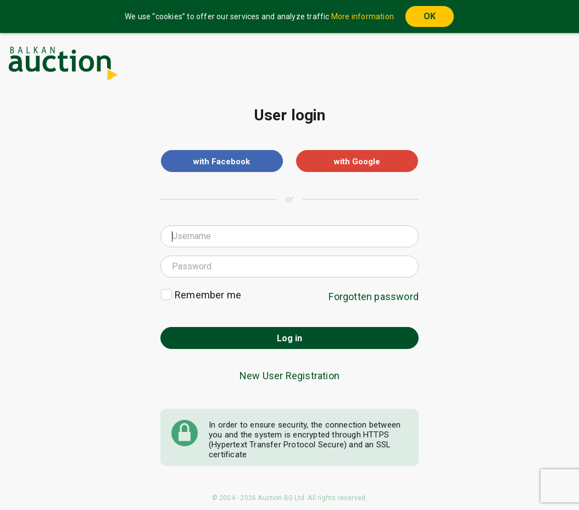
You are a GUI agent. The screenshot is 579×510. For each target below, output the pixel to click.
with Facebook (221, 162)
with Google (357, 162)
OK (430, 16)
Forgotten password (374, 296)
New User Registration (289, 375)
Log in (289, 338)
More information (362, 16)
